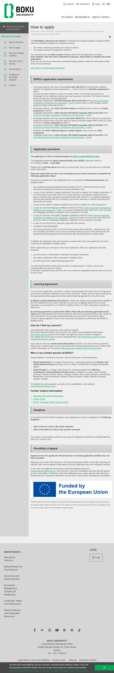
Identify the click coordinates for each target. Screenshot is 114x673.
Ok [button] (104, 668)
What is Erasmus (16, 42)
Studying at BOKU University (65, 31)
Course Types (39, 399)
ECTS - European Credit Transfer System (51, 402)
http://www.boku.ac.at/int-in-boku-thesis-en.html (81, 348)
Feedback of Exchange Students (14, 77)
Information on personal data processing (48, 68)
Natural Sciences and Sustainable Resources (12, 613)
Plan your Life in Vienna (16, 62)
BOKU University (47, 31)
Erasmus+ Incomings (11, 36)
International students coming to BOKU (15, 27)
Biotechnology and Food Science (13, 568)
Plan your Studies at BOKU (16, 54)
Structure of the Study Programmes (48, 396)
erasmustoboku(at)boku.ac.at (43, 386)
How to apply (14, 48)
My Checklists (15, 69)
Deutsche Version (88, 660)
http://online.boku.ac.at (40, 334)
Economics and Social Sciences (12, 577)
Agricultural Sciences (9, 559)
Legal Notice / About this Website (33, 660)
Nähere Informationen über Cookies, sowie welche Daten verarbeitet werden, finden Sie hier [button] (48, 670)
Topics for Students (85, 31)
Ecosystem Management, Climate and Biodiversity (10, 590)
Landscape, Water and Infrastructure (13, 602)
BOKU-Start (35, 31)
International (98, 31)
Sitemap (73, 660)
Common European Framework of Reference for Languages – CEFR (71, 102)
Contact (12, 85)
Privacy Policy (59, 660)
